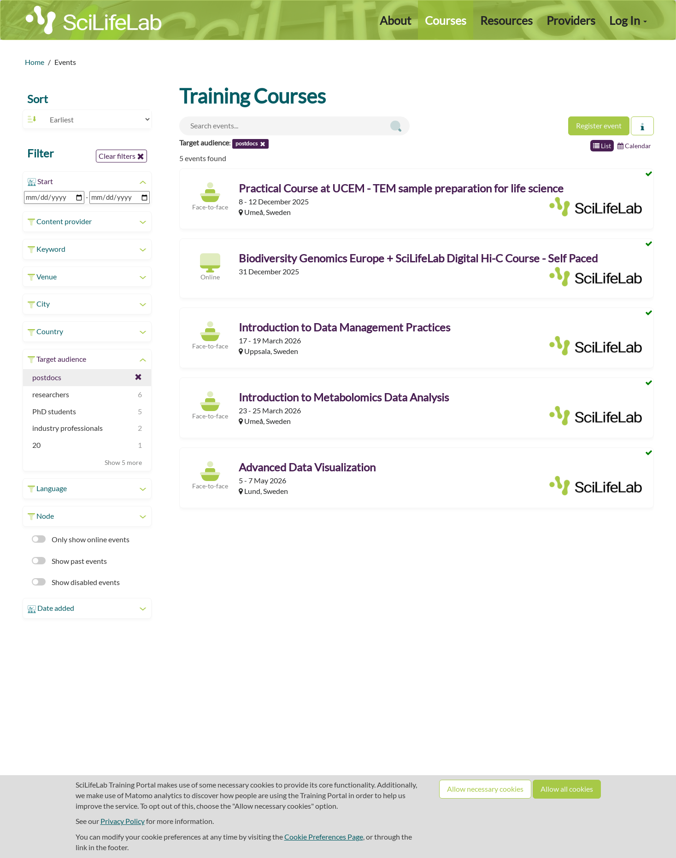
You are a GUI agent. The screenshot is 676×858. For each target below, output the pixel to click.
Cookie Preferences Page (323, 836)
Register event (599, 125)
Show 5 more (123, 462)
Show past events (69, 561)
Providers (571, 20)
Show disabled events (76, 582)
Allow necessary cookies (485, 788)
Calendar (634, 146)
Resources (506, 20)
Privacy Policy (122, 821)
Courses (445, 20)
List (602, 146)
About (395, 20)
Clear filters (121, 156)
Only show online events (80, 539)
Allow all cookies (567, 788)
